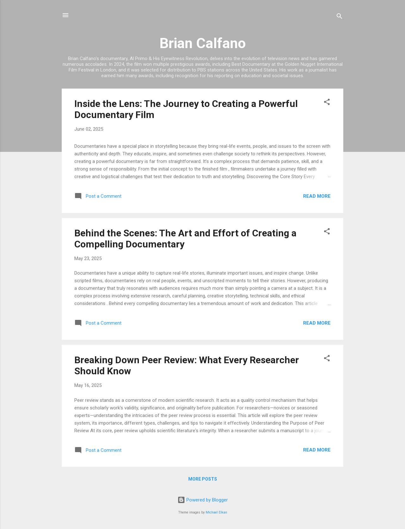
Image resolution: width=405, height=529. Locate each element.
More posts (202, 479)
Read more (317, 196)
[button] (327, 103)
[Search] (339, 17)
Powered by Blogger (203, 500)
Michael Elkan (216, 512)
